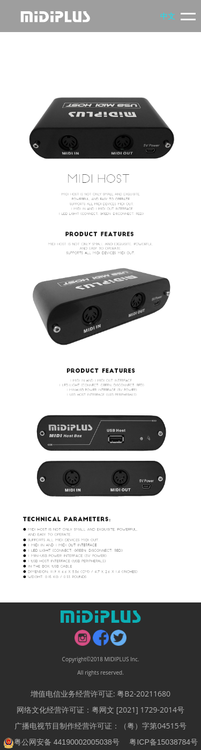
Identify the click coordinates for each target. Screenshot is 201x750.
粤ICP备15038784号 (163, 742)
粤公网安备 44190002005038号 (61, 742)
